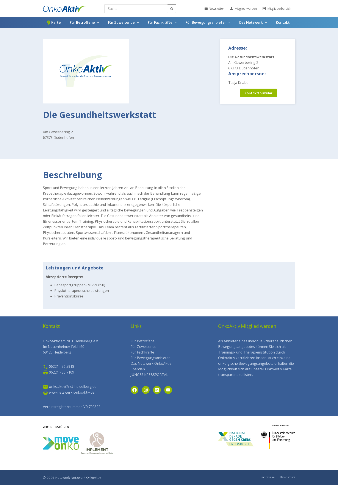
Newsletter (214, 8)
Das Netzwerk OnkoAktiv (151, 363)
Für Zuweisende (124, 22)
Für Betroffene (85, 22)
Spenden (138, 369)
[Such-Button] (171, 8)
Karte (53, 22)
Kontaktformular (258, 93)
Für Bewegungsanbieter (209, 22)
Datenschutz (287, 477)
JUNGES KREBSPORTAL (149, 374)
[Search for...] (135, 8)
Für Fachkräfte (163, 22)
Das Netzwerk (254, 22)
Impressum (268, 477)
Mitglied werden (243, 8)
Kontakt (283, 22)
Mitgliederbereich (276, 8)
